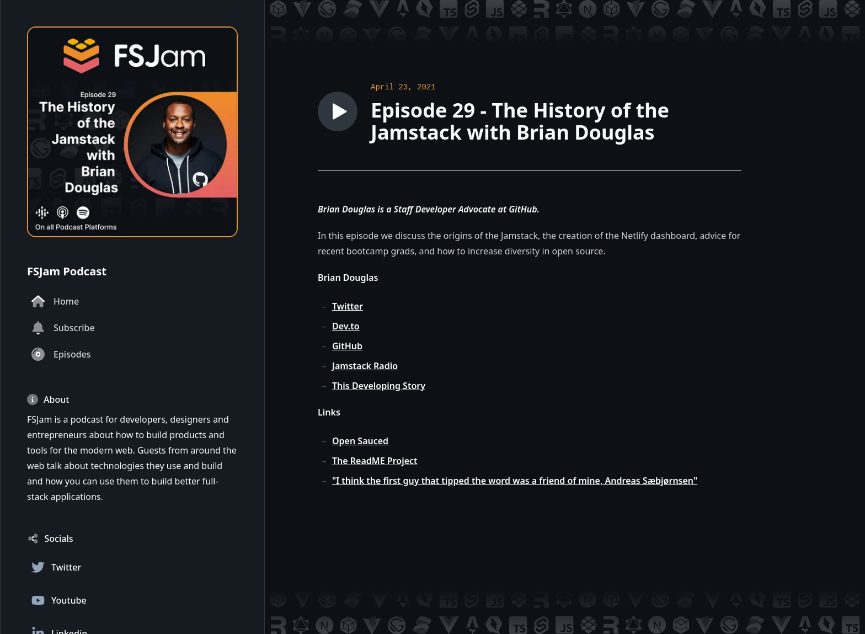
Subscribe (63, 327)
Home (55, 301)
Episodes (61, 354)
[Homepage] (132, 131)
